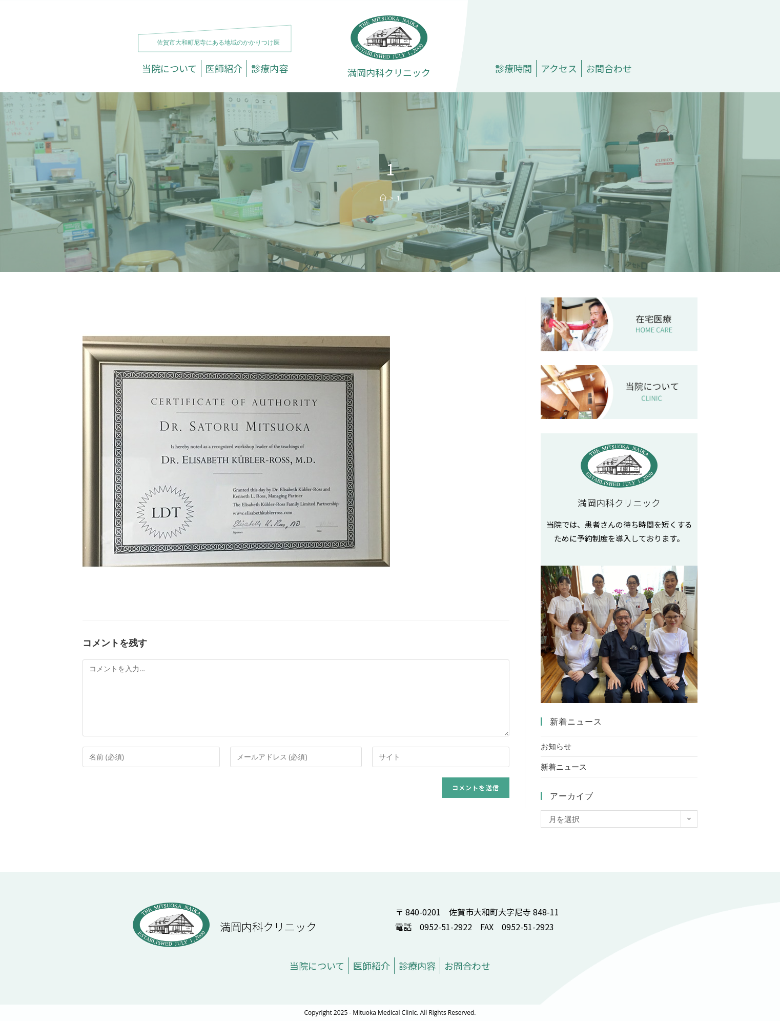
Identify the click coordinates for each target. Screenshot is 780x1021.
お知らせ (556, 746)
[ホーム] (383, 198)
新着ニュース (564, 767)
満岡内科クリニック (388, 72)
